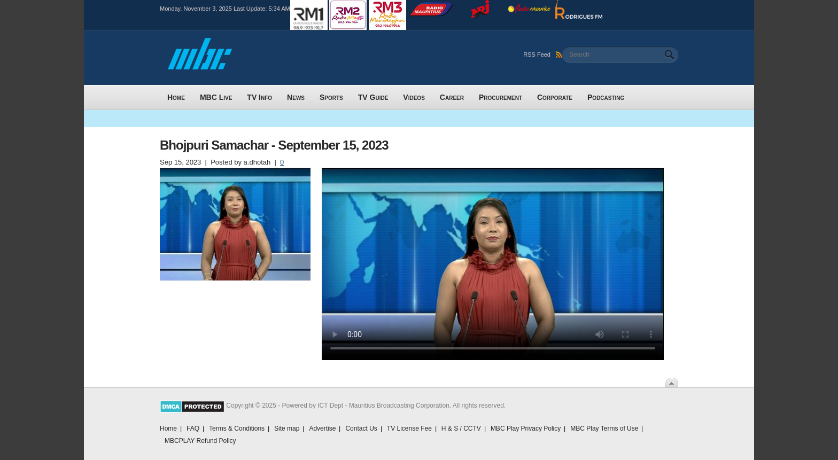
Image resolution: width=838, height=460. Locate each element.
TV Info (259, 97)
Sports (331, 97)
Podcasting (605, 97)
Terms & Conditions (237, 428)
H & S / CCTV (461, 428)
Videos (413, 97)
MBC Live (216, 97)
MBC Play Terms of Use (604, 428)
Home (176, 97)
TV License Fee (409, 428)
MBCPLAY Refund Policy (200, 441)
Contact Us (361, 428)
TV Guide (373, 97)
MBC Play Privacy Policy (526, 428)
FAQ (193, 428)
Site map (286, 428)
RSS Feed (542, 54)
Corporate (554, 97)
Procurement (500, 97)
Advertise (322, 428)
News (296, 97)
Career (452, 97)
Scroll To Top (671, 382)
